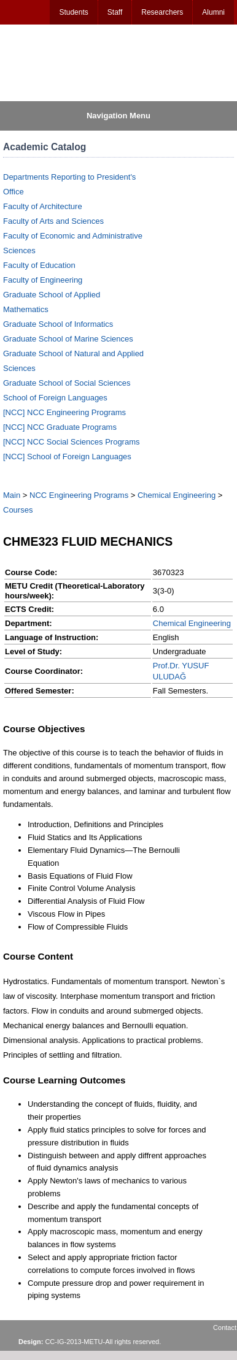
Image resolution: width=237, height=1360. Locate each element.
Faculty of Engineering (42, 280)
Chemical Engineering (177, 495)
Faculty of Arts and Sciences (53, 221)
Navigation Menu (118, 115)
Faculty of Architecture (42, 206)
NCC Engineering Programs (78, 495)
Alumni (213, 12)
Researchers (162, 12)
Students (73, 12)
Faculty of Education (39, 265)
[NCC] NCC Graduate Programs (60, 427)
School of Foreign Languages (55, 397)
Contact (224, 1327)
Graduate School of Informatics (58, 324)
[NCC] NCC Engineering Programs (64, 412)
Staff (114, 12)
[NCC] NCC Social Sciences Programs (71, 441)
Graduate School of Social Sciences (66, 383)
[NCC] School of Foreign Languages (67, 456)
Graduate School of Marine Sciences (68, 338)
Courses (18, 509)
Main (11, 495)
